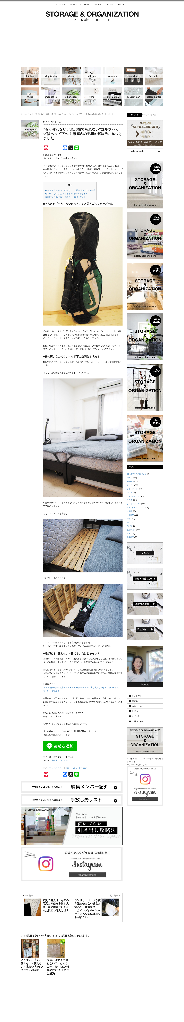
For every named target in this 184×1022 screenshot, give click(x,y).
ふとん (74, 768)
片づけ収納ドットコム (92, 16)
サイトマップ (55, 1005)
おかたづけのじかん (61, 760)
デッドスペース (56, 768)
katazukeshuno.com (92, 1016)
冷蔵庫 (30, 96)
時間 (92, 96)
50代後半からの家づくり (136, 474)
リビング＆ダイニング (50, 76)
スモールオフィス (50, 96)
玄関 (112, 76)
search (134, 115)
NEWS (73, 4)
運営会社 (136, 701)
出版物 (135, 711)
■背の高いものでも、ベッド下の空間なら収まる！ (66, 194)
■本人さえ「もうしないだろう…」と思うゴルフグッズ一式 (70, 190)
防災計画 (133, 96)
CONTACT (122, 4)
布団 (67, 768)
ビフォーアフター (154, 96)
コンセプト (137, 696)
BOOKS (109, 4)
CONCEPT (61, 4)
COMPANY (85, 4)
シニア (154, 76)
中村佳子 (83, 768)
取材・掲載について (100, 1005)
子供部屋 (133, 76)
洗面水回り (92, 76)
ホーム (23, 114)
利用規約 (131, 1005)
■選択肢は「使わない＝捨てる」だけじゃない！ (65, 197)
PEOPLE (130, 481)
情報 (112, 96)
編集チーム (137, 706)
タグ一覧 (136, 716)
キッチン (30, 76)
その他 (71, 96)
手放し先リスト (71, 1005)
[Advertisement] (92, 42)
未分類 (129, 526)
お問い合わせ (138, 721)
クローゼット (71, 76)
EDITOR (97, 4)
